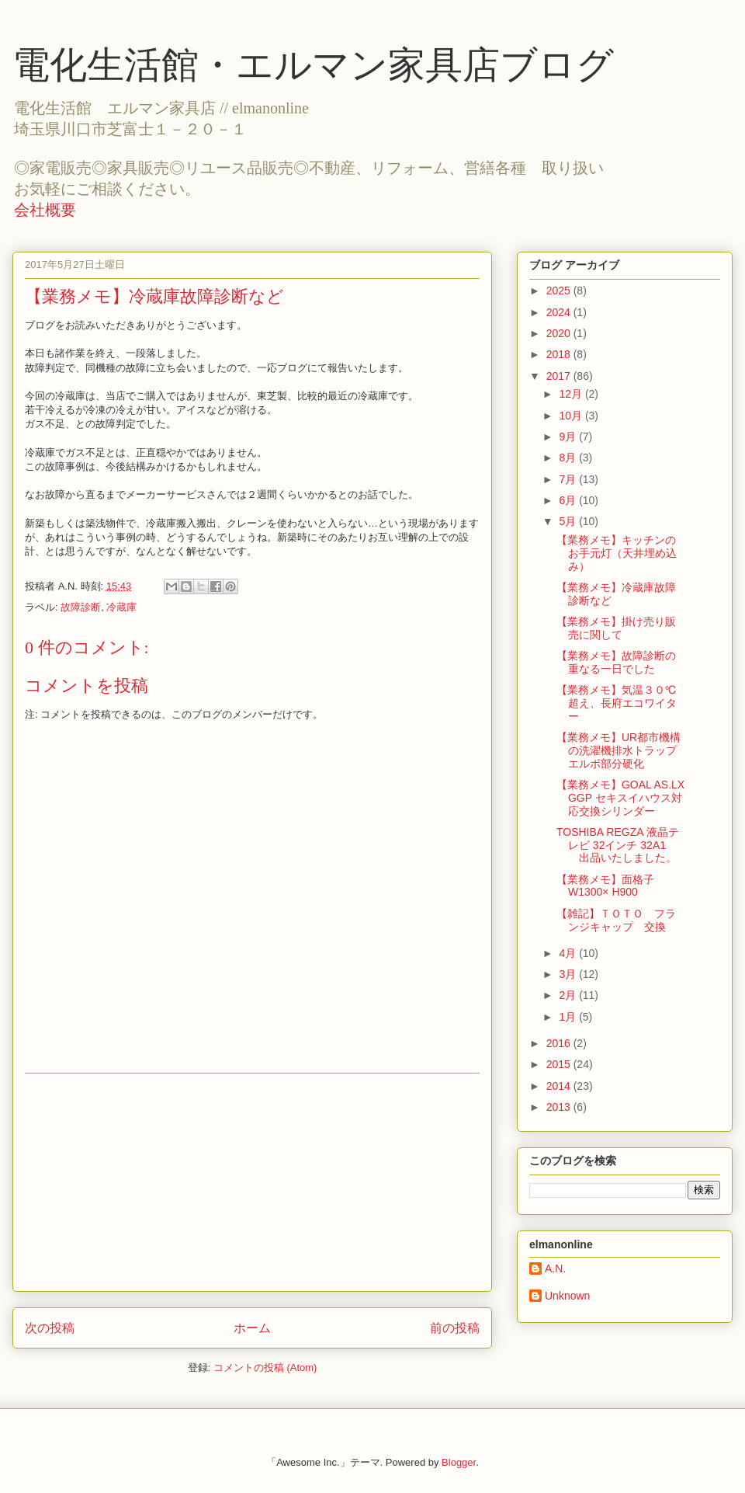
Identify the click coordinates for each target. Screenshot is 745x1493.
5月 (569, 521)
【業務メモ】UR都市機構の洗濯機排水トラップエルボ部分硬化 (618, 750)
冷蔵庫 (121, 607)
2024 (559, 312)
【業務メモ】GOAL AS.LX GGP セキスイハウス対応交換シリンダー (620, 797)
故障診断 (81, 607)
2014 (559, 1086)
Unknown (567, 1295)
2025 (559, 290)
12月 (571, 394)
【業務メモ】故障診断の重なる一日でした (616, 662)
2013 (559, 1107)
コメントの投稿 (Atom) (265, 1367)
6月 (569, 500)
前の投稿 (455, 1328)
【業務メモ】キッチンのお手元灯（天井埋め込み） (616, 553)
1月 (569, 1017)
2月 (569, 995)
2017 (559, 376)
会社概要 (45, 209)
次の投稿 (49, 1328)
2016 (559, 1043)
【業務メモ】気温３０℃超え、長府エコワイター (616, 703)
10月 (571, 415)
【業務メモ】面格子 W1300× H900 (605, 886)
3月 (569, 974)
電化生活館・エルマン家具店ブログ (313, 64)
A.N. (555, 1268)
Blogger (459, 1462)
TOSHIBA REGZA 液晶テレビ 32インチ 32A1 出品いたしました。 (617, 845)
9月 (569, 436)
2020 (559, 333)
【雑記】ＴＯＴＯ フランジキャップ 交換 (616, 920)
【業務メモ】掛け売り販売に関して (616, 628)
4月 (569, 953)
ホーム (252, 1328)
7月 (569, 479)
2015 (559, 1064)
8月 (569, 457)
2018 (559, 354)
